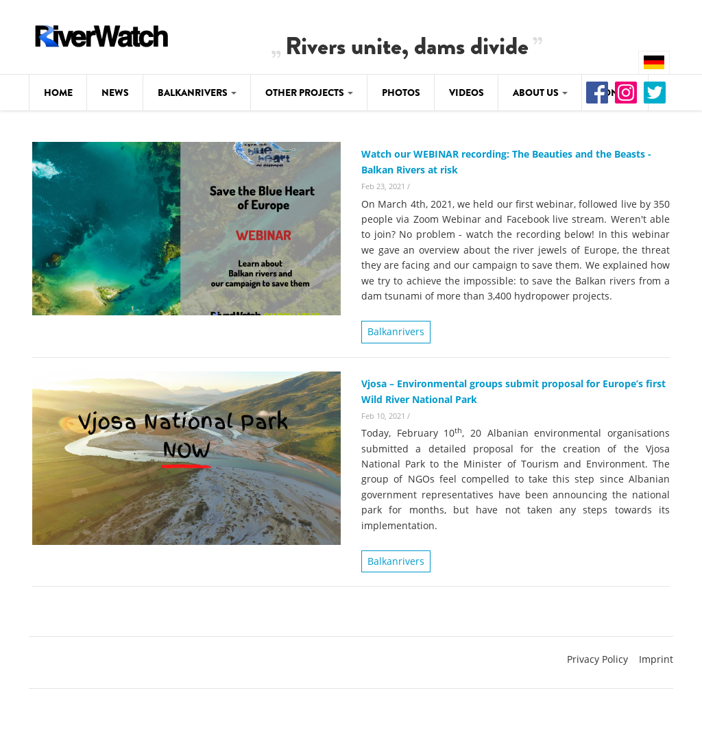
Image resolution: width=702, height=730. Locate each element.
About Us (540, 92)
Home (58, 92)
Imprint (656, 659)
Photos (401, 92)
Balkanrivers (197, 92)
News (115, 92)
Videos (466, 92)
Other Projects (309, 92)
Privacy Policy (597, 659)
